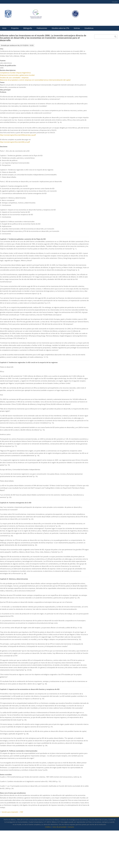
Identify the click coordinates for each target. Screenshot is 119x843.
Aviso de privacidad (59, 827)
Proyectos (15, 28)
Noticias (77, 28)
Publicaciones (42, 28)
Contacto (71, 827)
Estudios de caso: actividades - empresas (14, 78)
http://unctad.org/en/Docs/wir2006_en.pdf (15, 142)
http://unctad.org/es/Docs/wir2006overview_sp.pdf (18, 135)
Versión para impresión (10, 812)
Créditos (48, 827)
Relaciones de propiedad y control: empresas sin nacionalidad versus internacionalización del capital (35, 80)
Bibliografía (27, 28)
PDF (21, 812)
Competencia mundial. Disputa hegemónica (15, 73)
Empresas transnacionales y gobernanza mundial (17, 75)
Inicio (4, 28)
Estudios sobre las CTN (60, 28)
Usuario (114, 2)
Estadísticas (89, 28)
